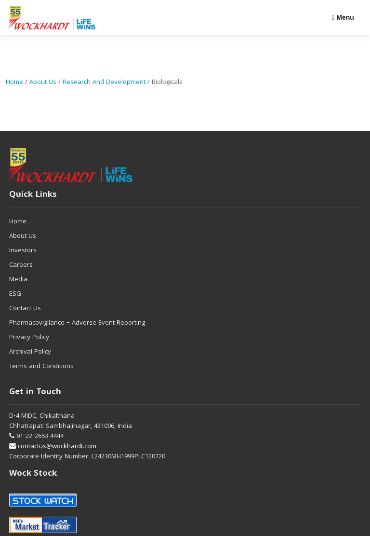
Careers (21, 265)
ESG (15, 294)
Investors (23, 251)
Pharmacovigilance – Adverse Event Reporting (77, 323)
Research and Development (104, 82)
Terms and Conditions (41, 366)
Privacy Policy (29, 337)
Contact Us (25, 308)
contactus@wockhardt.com (52, 446)
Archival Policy (30, 352)
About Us (42, 82)
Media (18, 280)
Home (14, 82)
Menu (343, 17)
